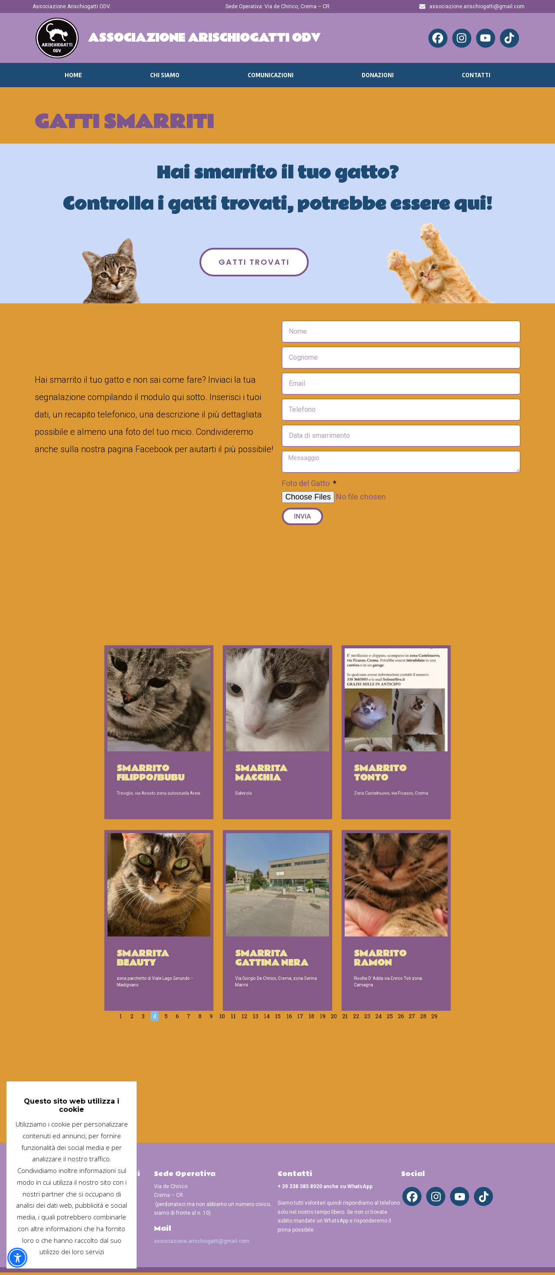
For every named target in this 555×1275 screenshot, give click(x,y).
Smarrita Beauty (206, 901)
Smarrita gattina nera (274, 901)
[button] (17, 1257)
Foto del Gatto (306, 483)
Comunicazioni (271, 75)
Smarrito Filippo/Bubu (211, 803)
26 (347, 932)
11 (252, 932)
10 (246, 932)
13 (265, 932)
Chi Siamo (165, 75)
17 (290, 932)
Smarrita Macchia (269, 803)
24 (335, 932)
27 (354, 932)
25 (341, 932)
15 (277, 932)
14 (271, 932)
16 (284, 932)
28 (360, 932)
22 (322, 932)
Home (73, 75)
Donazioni (378, 75)
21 (315, 932)
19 (303, 932)
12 (258, 932)
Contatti (476, 75)
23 (328, 932)
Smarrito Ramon (332, 901)
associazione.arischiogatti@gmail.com (201, 1243)
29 (367, 932)
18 (296, 932)
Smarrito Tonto (332, 803)
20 (309, 932)
